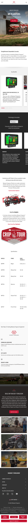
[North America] (14, 500)
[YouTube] (17, 493)
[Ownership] (14, 442)
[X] (12, 493)
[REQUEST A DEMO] (14, 363)
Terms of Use (7, 507)
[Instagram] (8, 493)
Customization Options (14, 190)
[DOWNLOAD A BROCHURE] (14, 342)
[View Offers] (14, 20)
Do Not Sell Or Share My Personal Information (13, 509)
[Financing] (14, 425)
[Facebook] (3, 493)
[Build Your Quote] (14, 411)
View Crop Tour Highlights (14, 224)
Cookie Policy (22, 510)
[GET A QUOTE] (14, 352)
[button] (3, 107)
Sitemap (22, 512)
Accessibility (4, 512)
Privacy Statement (17, 507)
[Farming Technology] (14, 459)
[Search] (26, 2)
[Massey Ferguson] (14, 2)
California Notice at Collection (8, 510)
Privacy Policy (14, 512)
